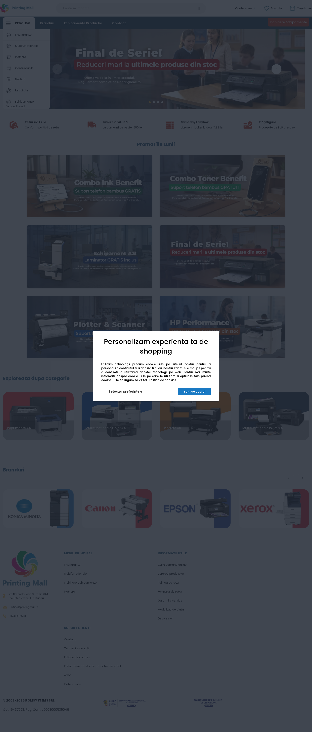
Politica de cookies (162, 380)
